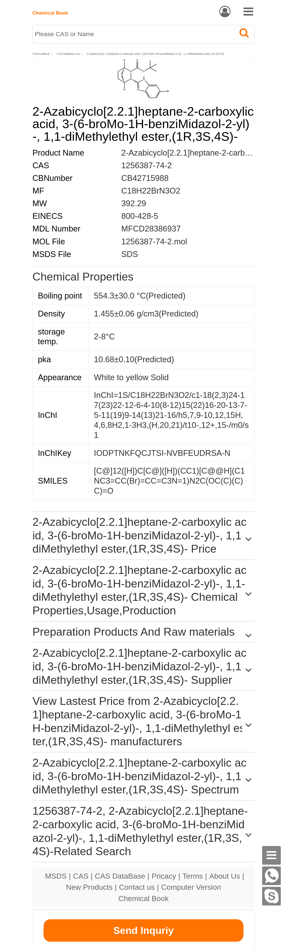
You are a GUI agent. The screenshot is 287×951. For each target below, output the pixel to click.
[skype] (271, 896)
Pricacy (163, 876)
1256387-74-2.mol (154, 241)
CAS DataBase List (68, 53)
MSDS (56, 876)
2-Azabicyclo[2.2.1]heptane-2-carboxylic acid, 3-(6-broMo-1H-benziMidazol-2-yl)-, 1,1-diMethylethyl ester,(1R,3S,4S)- (156, 53)
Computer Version (191, 887)
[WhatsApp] (271, 875)
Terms (192, 876)
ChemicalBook (41, 53)
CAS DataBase (120, 876)
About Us (224, 876)
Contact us (137, 887)
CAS (80, 876)
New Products (89, 887)
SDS (129, 254)
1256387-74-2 (146, 165)
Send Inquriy (143, 930)
